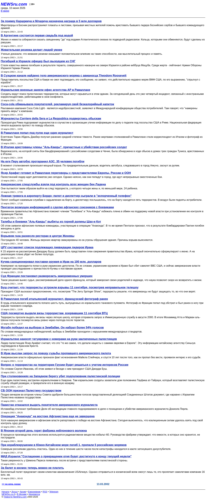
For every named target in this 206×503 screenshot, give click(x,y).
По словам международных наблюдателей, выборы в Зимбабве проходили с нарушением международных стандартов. (71, 331)
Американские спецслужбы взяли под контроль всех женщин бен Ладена (53, 184)
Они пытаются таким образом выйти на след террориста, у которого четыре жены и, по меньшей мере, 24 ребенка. (69, 188)
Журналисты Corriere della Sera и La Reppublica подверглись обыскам (51, 118)
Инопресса (34, 494)
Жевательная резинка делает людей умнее (31, 49)
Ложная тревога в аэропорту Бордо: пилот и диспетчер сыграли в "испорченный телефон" (66, 195)
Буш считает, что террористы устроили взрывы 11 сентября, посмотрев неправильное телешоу (70, 287)
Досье (14, 491)
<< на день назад (11, 484)
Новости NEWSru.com (15, 497)
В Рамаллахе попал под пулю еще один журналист (37, 132)
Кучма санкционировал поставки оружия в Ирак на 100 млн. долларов (51, 261)
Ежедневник (34, 491)
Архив (23, 491)
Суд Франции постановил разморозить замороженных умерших (46, 276)
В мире (5, 11)
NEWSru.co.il (8, 494)
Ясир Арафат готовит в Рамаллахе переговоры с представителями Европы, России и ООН (66, 173)
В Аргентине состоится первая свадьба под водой (37, 35)
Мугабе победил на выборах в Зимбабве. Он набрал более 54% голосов (52, 327)
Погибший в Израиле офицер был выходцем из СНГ (38, 61)
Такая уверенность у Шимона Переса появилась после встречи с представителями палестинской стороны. (64, 460)
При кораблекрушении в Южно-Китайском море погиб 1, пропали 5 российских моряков (64, 445)
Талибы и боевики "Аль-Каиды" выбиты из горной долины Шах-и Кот (51, 221)
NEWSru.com (14, 4)
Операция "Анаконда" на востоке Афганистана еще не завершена (48, 416)
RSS (45, 491)
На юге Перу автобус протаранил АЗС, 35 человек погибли (42, 161)
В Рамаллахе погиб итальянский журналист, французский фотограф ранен (54, 298)
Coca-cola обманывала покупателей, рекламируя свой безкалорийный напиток (57, 104)
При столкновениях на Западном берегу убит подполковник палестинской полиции (60, 376)
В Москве (22, 494)
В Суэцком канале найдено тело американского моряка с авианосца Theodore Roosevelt (63, 75)
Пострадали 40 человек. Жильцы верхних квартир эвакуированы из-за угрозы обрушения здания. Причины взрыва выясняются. (77, 240)
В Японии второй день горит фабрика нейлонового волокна (44, 430)
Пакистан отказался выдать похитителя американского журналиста (49, 404)
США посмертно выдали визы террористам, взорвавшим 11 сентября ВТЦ (54, 313)
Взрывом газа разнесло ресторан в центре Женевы (37, 236)
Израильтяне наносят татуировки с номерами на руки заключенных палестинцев (59, 339)
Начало (5, 491)
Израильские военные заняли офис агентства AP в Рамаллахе (45, 89)
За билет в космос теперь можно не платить (32, 467)
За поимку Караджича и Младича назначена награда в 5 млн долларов (51, 21)
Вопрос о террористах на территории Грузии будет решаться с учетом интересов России (64, 364)
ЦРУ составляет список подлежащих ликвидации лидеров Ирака (47, 247)
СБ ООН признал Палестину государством (31, 390)
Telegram (54, 491)
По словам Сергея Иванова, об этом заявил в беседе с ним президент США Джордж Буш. (54, 368)
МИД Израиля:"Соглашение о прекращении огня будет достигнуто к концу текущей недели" (66, 456)
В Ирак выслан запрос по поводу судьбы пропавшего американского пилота (56, 353)
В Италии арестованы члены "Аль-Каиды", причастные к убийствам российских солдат (64, 147)
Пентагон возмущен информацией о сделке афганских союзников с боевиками (57, 207)
